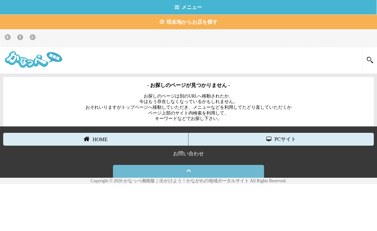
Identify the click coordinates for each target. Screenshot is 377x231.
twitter (9, 38)
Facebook (21, 38)
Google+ (34, 38)
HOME (96, 139)
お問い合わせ (188, 153)
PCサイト (281, 139)
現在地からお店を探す (189, 22)
